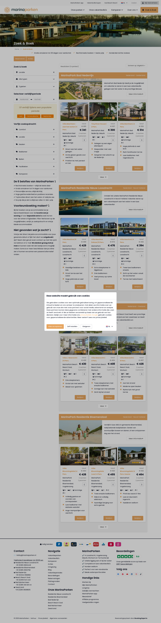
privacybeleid (85, 315)
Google (95, 315)
